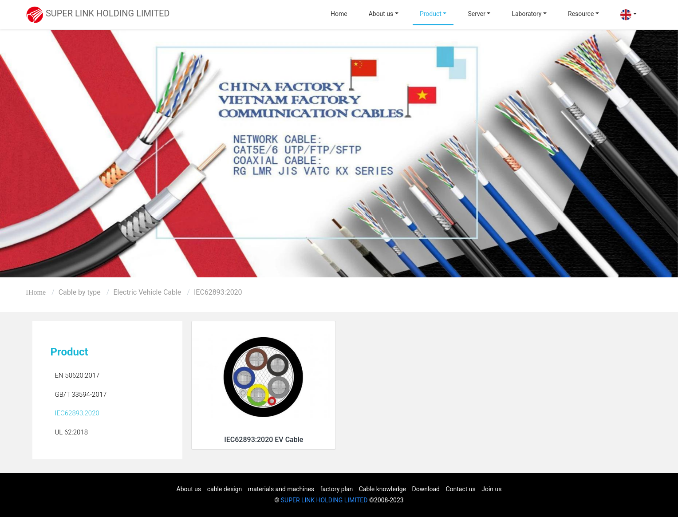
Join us (491, 489)
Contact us (460, 489)
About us (381, 13)
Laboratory (526, 13)
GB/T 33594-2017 (80, 395)
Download (426, 489)
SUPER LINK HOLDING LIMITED (324, 500)
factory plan (336, 489)
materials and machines (281, 489)
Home (339, 13)
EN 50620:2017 (77, 375)
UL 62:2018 (71, 432)
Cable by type (80, 292)
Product (430, 13)
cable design (224, 489)
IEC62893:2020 (218, 292)
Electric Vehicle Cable (147, 292)
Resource (581, 13)
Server (476, 13)
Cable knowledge (382, 489)
